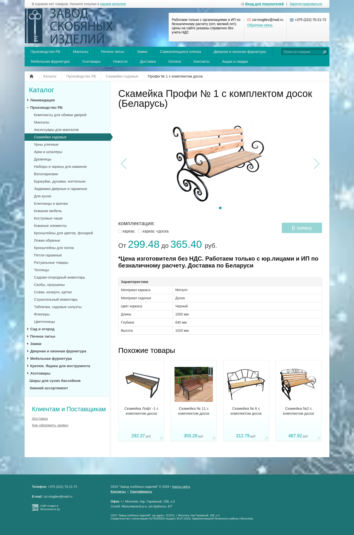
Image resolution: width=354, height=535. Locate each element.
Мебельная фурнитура (50, 61)
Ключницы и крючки (51, 203)
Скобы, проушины (49, 285)
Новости (120, 61)
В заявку (302, 228)
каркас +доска (156, 231)
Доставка (148, 61)
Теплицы (41, 270)
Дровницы (42, 159)
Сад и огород (42, 329)
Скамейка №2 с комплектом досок (298, 410)
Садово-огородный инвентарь (59, 277)
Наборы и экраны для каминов (60, 166)
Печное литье (112, 51)
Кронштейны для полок (54, 248)
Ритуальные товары (51, 262)
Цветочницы (44, 321)
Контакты (201, 61)
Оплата (174, 61)
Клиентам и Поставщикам (69, 409)
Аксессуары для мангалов (56, 129)
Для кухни (42, 196)
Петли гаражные (48, 255)
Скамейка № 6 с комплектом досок (246, 410)
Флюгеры (42, 314)
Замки (142, 51)
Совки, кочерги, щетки (53, 292)
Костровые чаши (48, 218)
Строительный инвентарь (56, 299)
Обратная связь (260, 25)
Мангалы (80, 51)
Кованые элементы (50, 225)
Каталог (41, 90)
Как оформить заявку (50, 425)
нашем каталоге (113, 4)
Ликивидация (42, 100)
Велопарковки (46, 174)
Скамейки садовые (50, 137)
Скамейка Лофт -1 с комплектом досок (141, 410)
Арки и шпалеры (48, 152)
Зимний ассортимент (49, 388)
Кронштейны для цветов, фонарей (63, 233)
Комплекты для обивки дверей (60, 115)
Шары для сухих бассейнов (55, 380)
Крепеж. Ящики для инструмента (60, 366)
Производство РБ (45, 51)
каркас (129, 231)
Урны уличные (46, 144)
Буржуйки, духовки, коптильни (59, 181)
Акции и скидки (235, 61)
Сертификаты (141, 491)
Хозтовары (91, 61)
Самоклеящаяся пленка (180, 51)
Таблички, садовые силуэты (58, 307)
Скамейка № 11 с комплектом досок (193, 410)
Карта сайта (181, 486)
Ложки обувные (47, 240)
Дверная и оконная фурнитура (240, 51)
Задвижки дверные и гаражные (60, 189)
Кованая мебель (48, 211)
